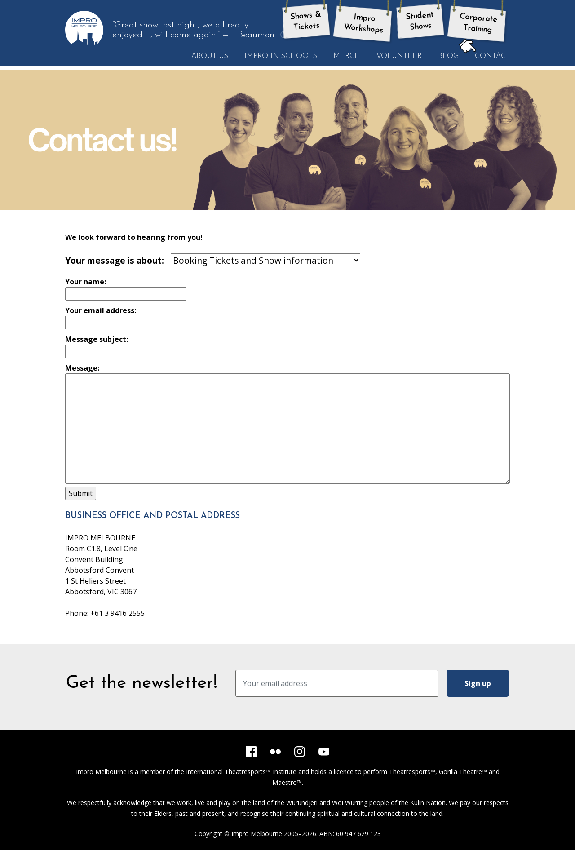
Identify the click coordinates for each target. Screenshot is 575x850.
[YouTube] (323, 751)
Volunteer (399, 56)
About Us (209, 56)
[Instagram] (299, 751)
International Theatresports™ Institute (241, 771)
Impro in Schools (280, 56)
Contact (488, 55)
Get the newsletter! (141, 683)
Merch (346, 56)
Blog (448, 56)
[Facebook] (251, 751)
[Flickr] (275, 751)
